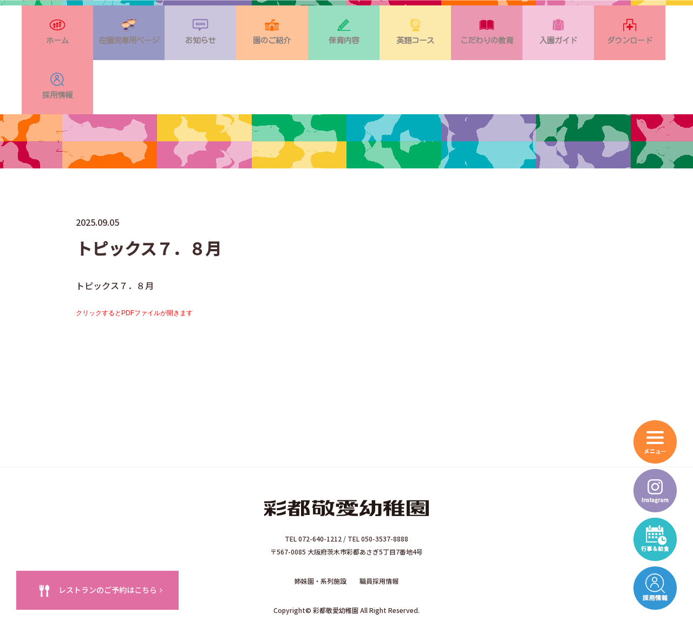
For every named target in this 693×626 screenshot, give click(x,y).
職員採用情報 (378, 541)
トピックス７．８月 (346, 311)
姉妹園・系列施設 (320, 541)
